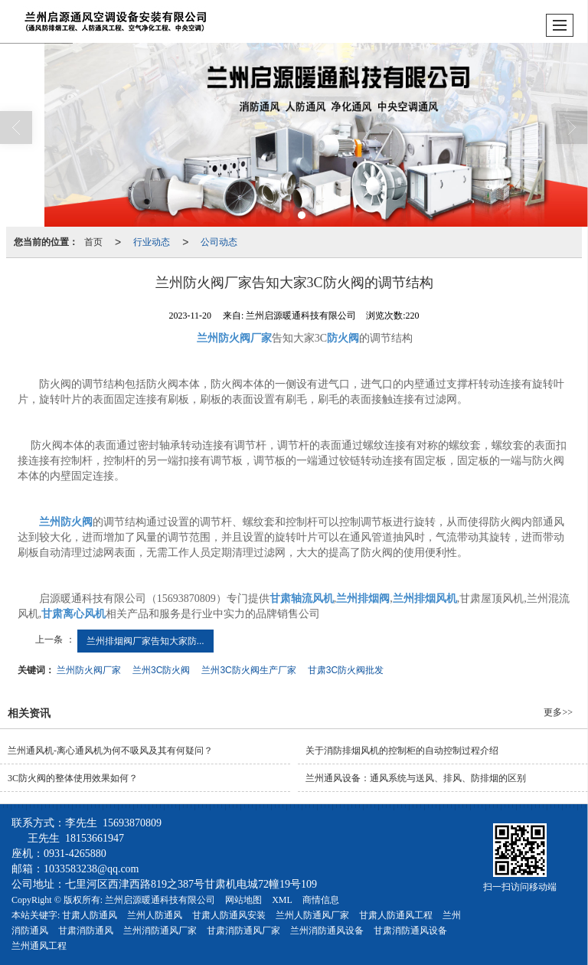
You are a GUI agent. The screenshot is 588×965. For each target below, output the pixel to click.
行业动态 (151, 242)
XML (282, 900)
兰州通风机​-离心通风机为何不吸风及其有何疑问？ (110, 750)
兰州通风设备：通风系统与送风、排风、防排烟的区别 (415, 778)
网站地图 (243, 900)
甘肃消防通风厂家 (243, 930)
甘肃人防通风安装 (229, 915)
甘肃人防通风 (89, 915)
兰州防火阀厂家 (89, 670)
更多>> (558, 712)
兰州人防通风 (154, 915)
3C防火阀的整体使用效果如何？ (73, 778)
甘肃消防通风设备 (410, 930)
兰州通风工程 (39, 945)
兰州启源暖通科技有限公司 (160, 900)
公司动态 (219, 242)
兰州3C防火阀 (161, 670)
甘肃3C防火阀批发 (346, 670)
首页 (93, 242)
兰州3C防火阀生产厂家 (248, 670)
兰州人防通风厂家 (312, 915)
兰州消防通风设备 (327, 930)
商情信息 (320, 900)
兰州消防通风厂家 (160, 930)
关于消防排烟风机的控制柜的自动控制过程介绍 (401, 750)
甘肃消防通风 (85, 930)
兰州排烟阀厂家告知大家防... (145, 641)
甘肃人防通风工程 (396, 915)
